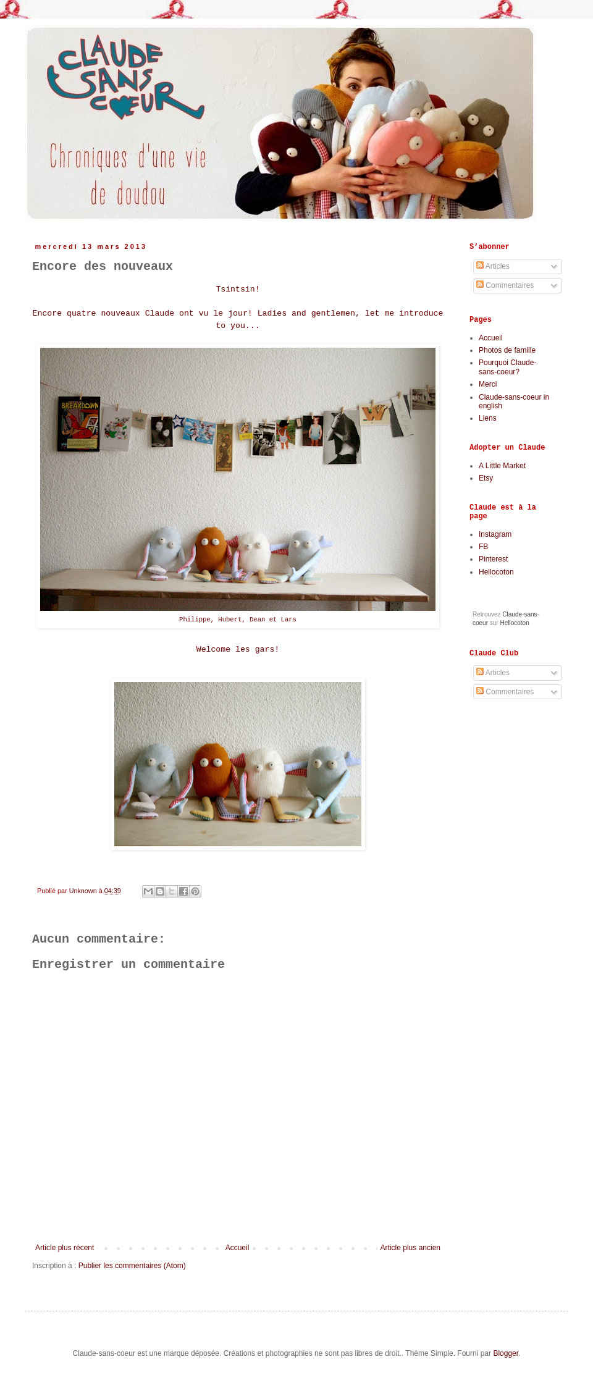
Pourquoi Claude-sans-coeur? (507, 367)
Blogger (505, 1353)
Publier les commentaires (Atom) (132, 1265)
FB (483, 546)
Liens (488, 418)
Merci (488, 384)
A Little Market (502, 465)
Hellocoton (496, 572)
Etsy (486, 478)
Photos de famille (507, 350)
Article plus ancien (410, 1247)
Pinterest (493, 559)
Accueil (237, 1247)
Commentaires (505, 285)
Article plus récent (64, 1247)
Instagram (495, 534)
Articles (493, 266)
